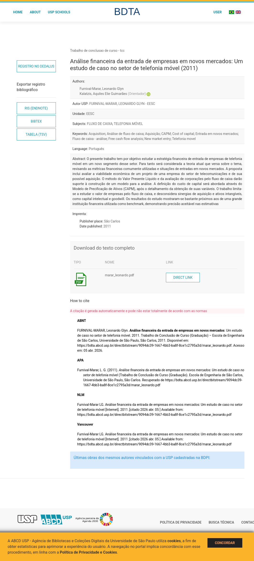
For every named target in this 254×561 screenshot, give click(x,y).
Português (96, 149)
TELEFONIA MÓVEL (128, 124)
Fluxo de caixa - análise (90, 139)
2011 (107, 226)
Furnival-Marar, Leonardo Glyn (102, 89)
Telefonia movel (184, 139)
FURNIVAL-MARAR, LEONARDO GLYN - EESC (122, 104)
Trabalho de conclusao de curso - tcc (97, 50)
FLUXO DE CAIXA (99, 124)
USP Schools (59, 12)
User (217, 12)
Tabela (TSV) (36, 134)
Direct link (182, 277)
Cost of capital (183, 134)
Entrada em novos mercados (217, 134)
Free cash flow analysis (125, 139)
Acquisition (97, 134)
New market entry (157, 139)
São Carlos (112, 221)
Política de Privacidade (180, 522)
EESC (90, 114)
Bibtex (36, 121)
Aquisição (152, 134)
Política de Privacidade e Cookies (88, 552)
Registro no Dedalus (36, 66)
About (35, 12)
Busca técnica (221, 522)
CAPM (166, 134)
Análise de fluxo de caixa (125, 134)
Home (18, 12)
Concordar (225, 543)
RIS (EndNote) (36, 108)
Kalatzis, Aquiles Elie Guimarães (113, 94)
